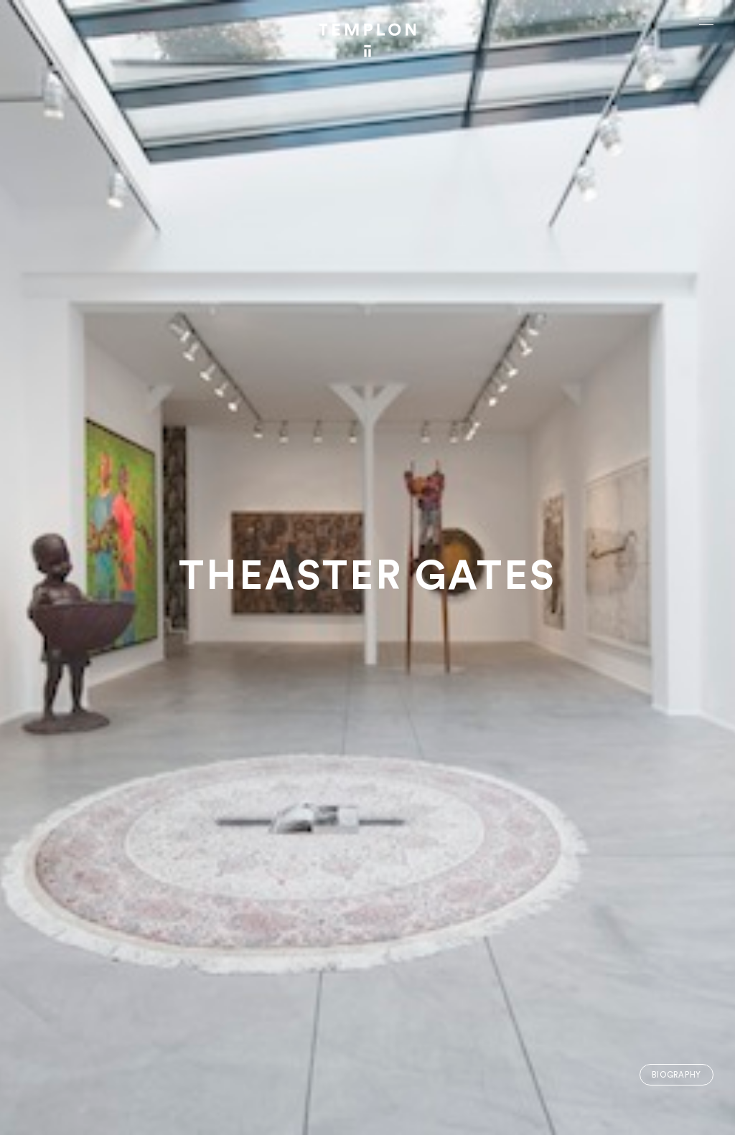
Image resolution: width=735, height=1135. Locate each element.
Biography (676, 1075)
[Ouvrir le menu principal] (706, 21)
